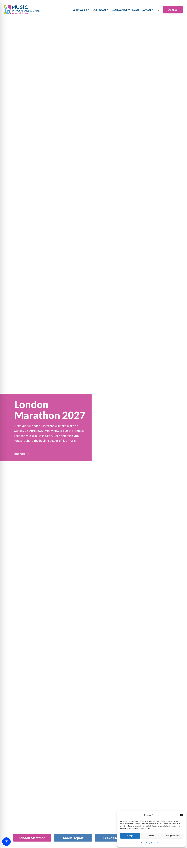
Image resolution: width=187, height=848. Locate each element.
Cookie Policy (145, 843)
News (135, 9)
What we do (81, 10)
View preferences (173, 835)
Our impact (101, 10)
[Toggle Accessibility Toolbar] (6, 841)
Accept (130, 835)
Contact (148, 10)
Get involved (121, 10)
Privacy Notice (156, 843)
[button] (182, 815)
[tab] (32, 838)
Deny (151, 835)
